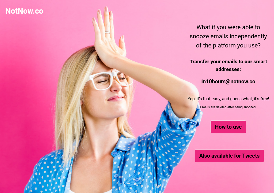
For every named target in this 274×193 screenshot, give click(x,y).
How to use (228, 127)
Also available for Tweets (229, 156)
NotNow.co (24, 11)
